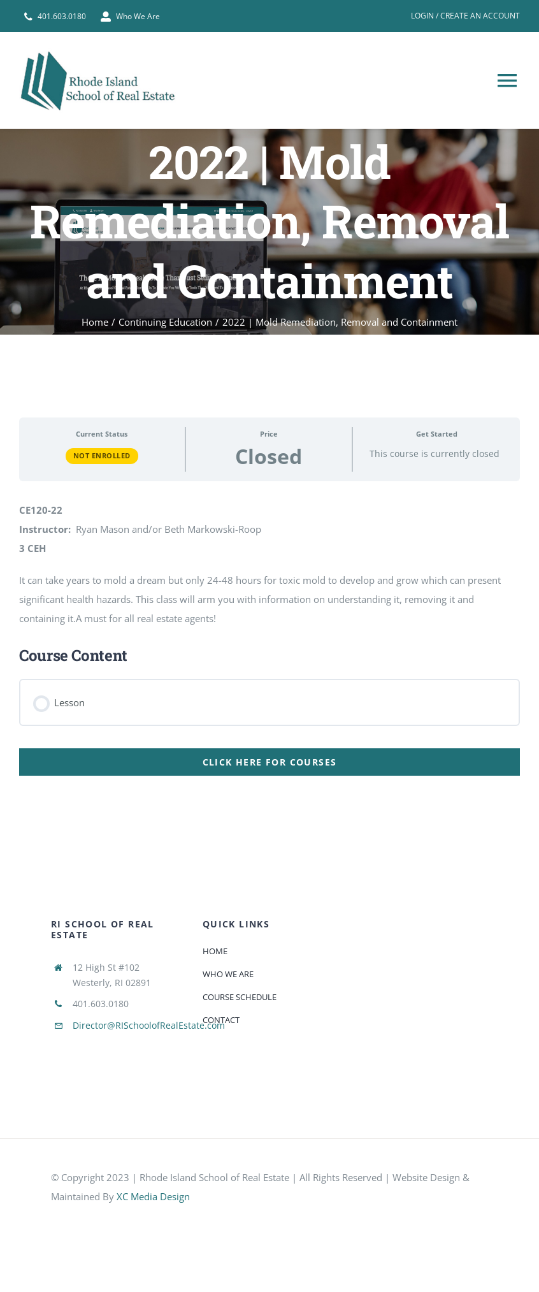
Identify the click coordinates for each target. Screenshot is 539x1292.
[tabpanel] (269, 592)
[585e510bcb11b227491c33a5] (146, 1220)
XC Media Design (153, 1196)
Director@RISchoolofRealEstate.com (149, 1025)
